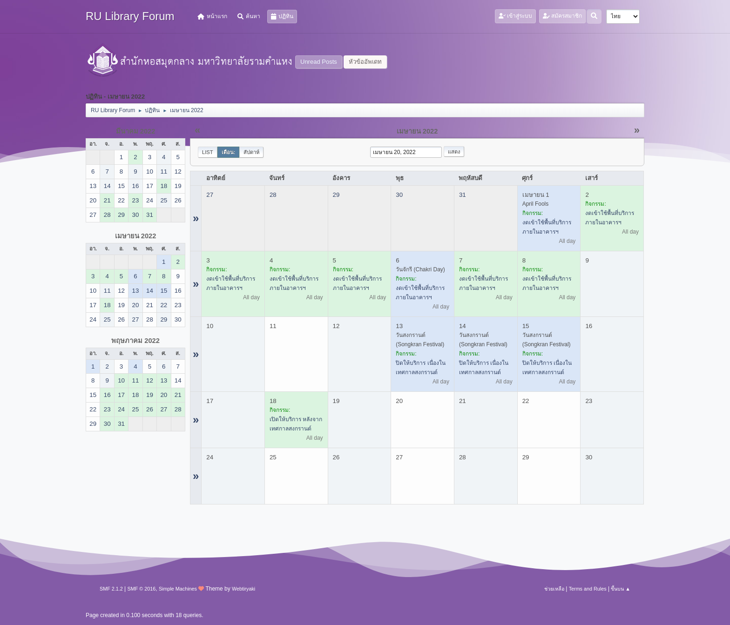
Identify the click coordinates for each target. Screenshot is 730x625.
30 (399, 194)
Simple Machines (178, 588)
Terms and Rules (588, 588)
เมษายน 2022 (135, 236)
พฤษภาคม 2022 (135, 340)
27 (209, 194)
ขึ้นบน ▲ (620, 588)
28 (273, 194)
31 (462, 194)
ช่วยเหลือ (554, 588)
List (207, 152)
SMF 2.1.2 (111, 588)
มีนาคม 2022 (135, 131)
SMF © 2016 (142, 588)
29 (336, 194)
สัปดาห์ (251, 152)
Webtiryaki (243, 588)
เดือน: (229, 152)
